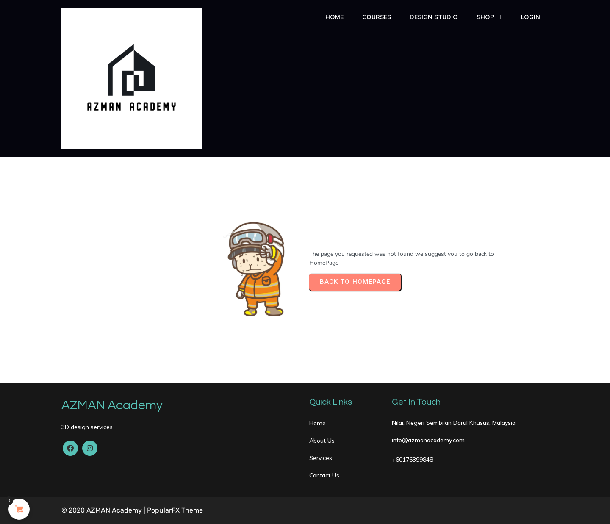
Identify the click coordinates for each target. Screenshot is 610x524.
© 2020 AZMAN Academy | (104, 510)
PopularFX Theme (175, 510)
